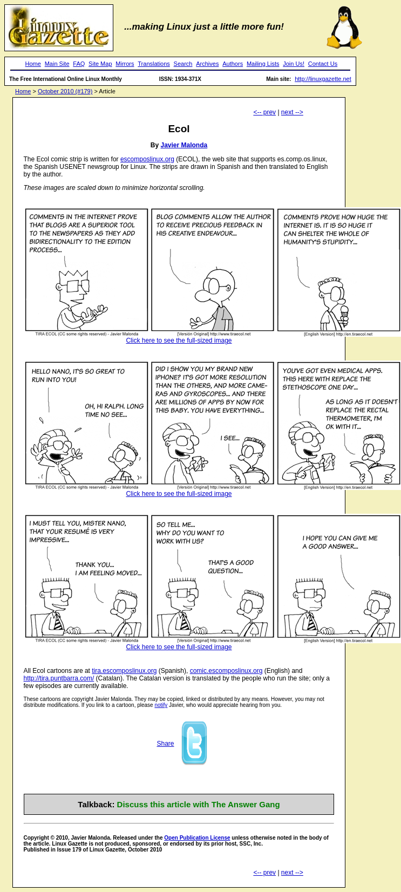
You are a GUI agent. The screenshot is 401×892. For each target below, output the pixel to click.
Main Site (57, 63)
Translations (154, 63)
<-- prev (264, 112)
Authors (232, 63)
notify (160, 705)
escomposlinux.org (147, 159)
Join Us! (293, 63)
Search (183, 63)
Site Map (100, 63)
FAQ (79, 63)
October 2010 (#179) (65, 91)
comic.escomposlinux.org (226, 671)
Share (165, 743)
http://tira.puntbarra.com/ (59, 678)
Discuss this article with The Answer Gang (198, 804)
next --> (292, 112)
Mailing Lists (263, 63)
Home (33, 63)
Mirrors (124, 63)
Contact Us (322, 63)
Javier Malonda (183, 145)
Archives (207, 63)
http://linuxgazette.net (323, 79)
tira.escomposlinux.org (124, 671)
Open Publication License (197, 838)
